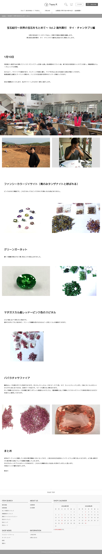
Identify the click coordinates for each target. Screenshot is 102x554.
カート (71, 4)
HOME (4, 16)
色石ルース (5, 525)
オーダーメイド (6, 537)
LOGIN (79, 4)
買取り (4, 543)
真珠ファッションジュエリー (10, 516)
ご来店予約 (92, 4)
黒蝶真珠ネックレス (7, 514)
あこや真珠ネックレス (8, 511)
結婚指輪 (4, 508)
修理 (3, 540)
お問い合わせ (33, 537)
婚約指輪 (4, 505)
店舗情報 (32, 505)
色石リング (5, 522)
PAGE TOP (51, 492)
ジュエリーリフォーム (8, 534)
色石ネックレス (6, 519)
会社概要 (32, 508)
